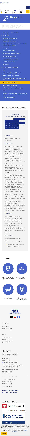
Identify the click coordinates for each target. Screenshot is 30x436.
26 (6, 127)
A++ (6, 12)
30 (17, 127)
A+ (8, 10)
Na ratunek (6, 35)
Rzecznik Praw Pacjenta (7, 330)
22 (14, 125)
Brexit (4, 91)
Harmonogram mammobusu (10, 82)
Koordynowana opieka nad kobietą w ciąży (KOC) (14, 79)
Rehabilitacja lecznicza (9, 62)
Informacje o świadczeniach (10, 59)
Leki (4, 70)
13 (9, 123)
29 (14, 127)
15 (14, 123)
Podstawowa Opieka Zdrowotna (11, 53)
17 (20, 123)
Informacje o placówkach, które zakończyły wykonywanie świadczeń (14, 44)
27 (9, 127)
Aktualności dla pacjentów (10, 38)
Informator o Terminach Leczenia (12, 73)
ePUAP (4, 362)
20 (9, 125)
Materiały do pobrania (9, 97)
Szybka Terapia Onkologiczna (11, 75)
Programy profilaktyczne (9, 56)
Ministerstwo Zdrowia (7, 328)
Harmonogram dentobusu (10, 85)
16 (17, 123)
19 (6, 125)
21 (11, 125)
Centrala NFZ (5, 326)
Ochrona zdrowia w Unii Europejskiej (13, 88)
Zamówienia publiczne (7, 337)
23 (17, 125)
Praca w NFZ (5, 339)
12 (6, 123)
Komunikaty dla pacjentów (10, 41)
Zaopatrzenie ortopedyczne (10, 67)
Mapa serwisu (5, 342)
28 (11, 127)
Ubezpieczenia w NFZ (8, 50)
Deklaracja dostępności (7, 341)
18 (23, 123)
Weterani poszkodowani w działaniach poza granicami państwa (15, 94)
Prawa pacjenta (7, 48)
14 (11, 123)
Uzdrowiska (6, 64)
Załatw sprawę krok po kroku (11, 33)
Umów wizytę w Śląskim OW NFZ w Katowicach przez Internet (10, 391)
